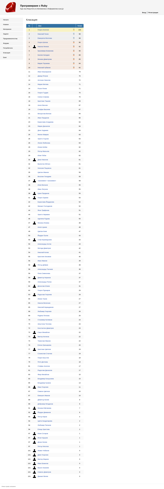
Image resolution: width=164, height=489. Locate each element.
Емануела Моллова (45, 38)
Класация (6, 53)
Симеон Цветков (44, 391)
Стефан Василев (44, 109)
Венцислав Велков (44, 113)
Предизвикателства (10, 38)
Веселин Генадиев (44, 176)
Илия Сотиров (43, 433)
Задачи (5, 34)
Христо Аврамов (44, 214)
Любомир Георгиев (44, 311)
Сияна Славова (43, 97)
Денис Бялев (42, 442)
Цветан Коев (42, 231)
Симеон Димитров (44, 472)
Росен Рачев (42, 88)
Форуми (6, 43)
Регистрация (153, 12)
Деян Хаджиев (43, 130)
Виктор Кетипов (43, 336)
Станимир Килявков (45, 320)
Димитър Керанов (44, 277)
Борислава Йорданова (46, 202)
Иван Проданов (43, 118)
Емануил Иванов (44, 395)
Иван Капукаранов (44, 72)
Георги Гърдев (43, 93)
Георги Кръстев (43, 358)
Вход (144, 12)
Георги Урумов (43, 198)
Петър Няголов (43, 446)
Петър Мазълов (43, 151)
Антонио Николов (44, 80)
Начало (6, 20)
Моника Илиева (43, 223)
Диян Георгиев (43, 455)
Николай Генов (43, 34)
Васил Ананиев (43, 468)
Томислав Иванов (44, 341)
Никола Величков (44, 303)
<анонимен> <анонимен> (47, 181)
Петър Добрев (43, 265)
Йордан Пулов (43, 235)
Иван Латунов (43, 189)
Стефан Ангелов (44, 366)
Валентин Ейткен (44, 164)
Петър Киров (42, 417)
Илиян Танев (42, 299)
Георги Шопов (43, 42)
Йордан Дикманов (44, 412)
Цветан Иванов (43, 172)
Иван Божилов (43, 463)
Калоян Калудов (43, 55)
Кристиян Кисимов (44, 256)
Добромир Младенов (45, 404)
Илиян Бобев (42, 147)
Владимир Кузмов (44, 383)
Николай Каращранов (45, 307)
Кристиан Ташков (44, 101)
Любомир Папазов (44, 425)
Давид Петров (43, 76)
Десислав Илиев (44, 286)
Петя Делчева (43, 362)
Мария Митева (43, 84)
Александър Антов (44, 244)
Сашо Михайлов (44, 332)
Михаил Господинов (45, 206)
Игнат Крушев (43, 438)
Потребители (8, 48)
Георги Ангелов (43, 30)
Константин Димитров (46, 328)
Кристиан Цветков (44, 349)
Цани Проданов (43, 193)
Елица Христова (44, 429)
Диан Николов (43, 160)
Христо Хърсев (43, 139)
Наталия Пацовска (44, 168)
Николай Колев (43, 252)
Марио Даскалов (44, 126)
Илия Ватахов (43, 185)
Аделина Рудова (44, 219)
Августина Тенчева (44, 324)
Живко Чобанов (43, 450)
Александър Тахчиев (45, 269)
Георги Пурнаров (44, 290)
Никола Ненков (43, 46)
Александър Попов (44, 282)
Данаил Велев (43, 476)
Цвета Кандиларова (45, 421)
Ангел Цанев (42, 227)
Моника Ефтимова (44, 408)
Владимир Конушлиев (46, 379)
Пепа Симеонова (44, 273)
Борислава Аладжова (45, 122)
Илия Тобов (42, 155)
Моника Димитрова (45, 59)
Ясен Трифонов (43, 210)
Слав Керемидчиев (45, 240)
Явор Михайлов (43, 374)
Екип (5, 57)
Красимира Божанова (45, 51)
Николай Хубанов (44, 67)
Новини (6, 24)
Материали (7, 29)
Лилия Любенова (44, 143)
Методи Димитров (44, 248)
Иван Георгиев (43, 387)
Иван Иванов (42, 261)
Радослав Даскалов (45, 370)
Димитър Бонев (43, 400)
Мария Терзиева (44, 63)
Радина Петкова (43, 315)
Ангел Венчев (43, 105)
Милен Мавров (43, 134)
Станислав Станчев (45, 353)
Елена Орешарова (44, 345)
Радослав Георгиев (45, 294)
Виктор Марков (43, 459)
